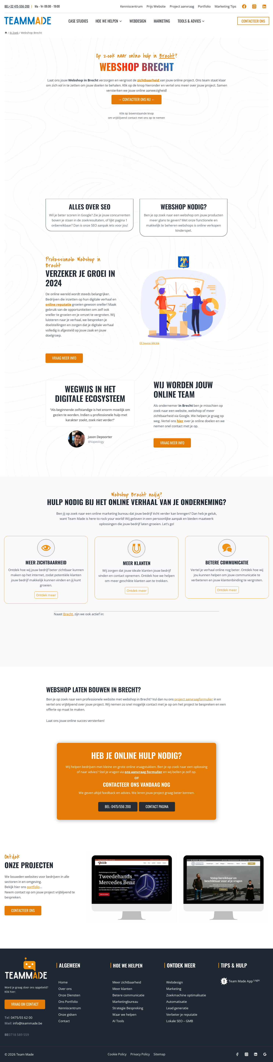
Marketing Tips (225, 6)
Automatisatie (176, 1001)
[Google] (264, 1054)
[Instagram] (254, 6)
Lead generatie (177, 1008)
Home (63, 982)
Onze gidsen (67, 1014)
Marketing (162, 21)
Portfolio (204, 6)
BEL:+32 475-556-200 (17, 6)
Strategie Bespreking (127, 1008)
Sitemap (159, 1054)
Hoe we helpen (129, 965)
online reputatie (58, 306)
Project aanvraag (182, 6)
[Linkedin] (264, 6)
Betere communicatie (128, 995)
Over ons (65, 988)
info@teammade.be (27, 1023)
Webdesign (137, 21)
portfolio (33, 889)
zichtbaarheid (148, 80)
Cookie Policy (117, 1054)
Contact (64, 1021)
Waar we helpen (124, 1014)
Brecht (167, 56)
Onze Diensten (69, 995)
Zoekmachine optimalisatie (186, 995)
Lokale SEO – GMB (179, 1021)
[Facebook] (244, 6)
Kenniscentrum (131, 6)
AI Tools (118, 1021)
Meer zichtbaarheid (126, 982)
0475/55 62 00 (21, 1017)
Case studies (78, 21)
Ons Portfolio (68, 1001)
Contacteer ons (253, 21)
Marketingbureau (125, 1001)
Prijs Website (156, 6)
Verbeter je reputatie (181, 1014)
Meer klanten (122, 988)
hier (180, 423)
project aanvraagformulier (193, 701)
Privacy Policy (140, 1054)
